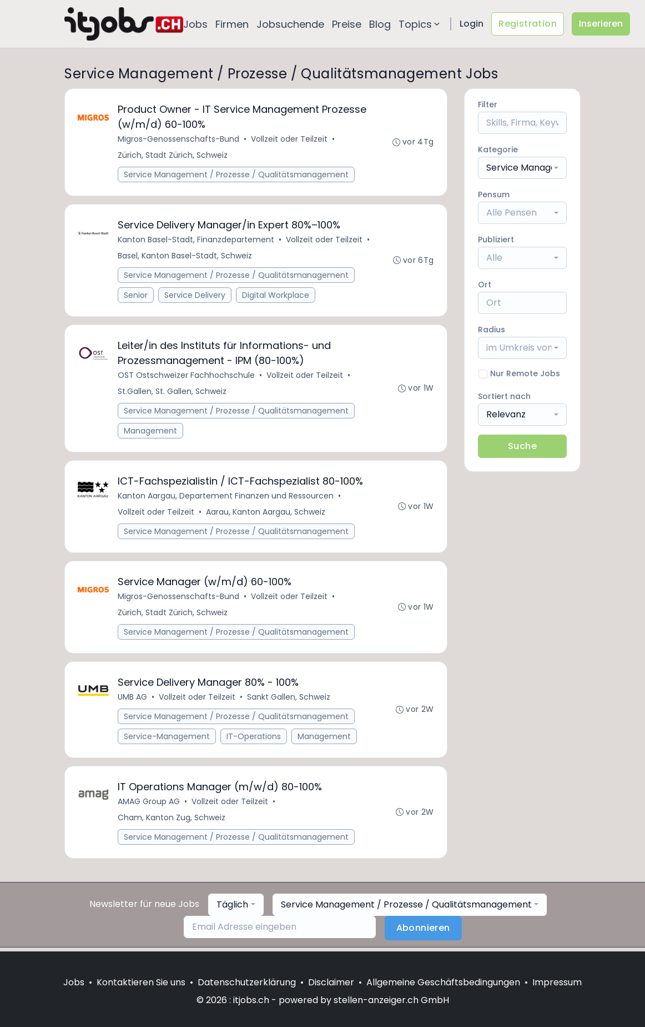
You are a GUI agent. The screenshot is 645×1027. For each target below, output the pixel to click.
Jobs (195, 24)
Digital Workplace (276, 296)
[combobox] (522, 168)
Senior (136, 296)
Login (471, 23)
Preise (346, 24)
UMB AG (133, 700)
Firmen (232, 24)
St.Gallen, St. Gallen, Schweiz (172, 392)
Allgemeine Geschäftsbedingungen (443, 982)
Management (151, 432)
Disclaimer (331, 982)
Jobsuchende (290, 24)
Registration (527, 23)
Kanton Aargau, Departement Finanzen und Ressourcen (226, 497)
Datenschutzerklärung (247, 982)
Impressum (557, 982)
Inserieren (601, 23)
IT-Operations (254, 739)
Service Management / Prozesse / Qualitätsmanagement (236, 175)
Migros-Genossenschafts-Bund (179, 139)
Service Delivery (195, 296)
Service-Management (167, 739)
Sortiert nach (504, 396)
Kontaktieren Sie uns (141, 982)
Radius (491, 329)
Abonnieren (423, 931)
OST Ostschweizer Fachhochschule (186, 376)
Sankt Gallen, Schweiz (289, 700)
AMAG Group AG (149, 805)
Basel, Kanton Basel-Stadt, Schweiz (185, 256)
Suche (522, 446)
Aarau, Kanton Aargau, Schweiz (266, 514)
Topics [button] (420, 24)
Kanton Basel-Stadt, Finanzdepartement (196, 240)
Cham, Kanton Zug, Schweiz (172, 821)
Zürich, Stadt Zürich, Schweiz (173, 155)
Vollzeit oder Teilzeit (289, 139)
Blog (380, 24)
